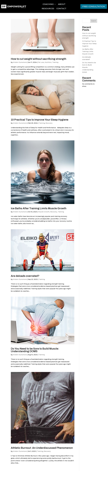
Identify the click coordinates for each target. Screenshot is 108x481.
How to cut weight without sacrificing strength (38, 58)
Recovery (49, 123)
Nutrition (48, 62)
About (61, 4)
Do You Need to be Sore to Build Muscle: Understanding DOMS (35, 350)
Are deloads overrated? (25, 275)
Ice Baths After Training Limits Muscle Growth (38, 208)
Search (93, 21)
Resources (48, 8)
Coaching (48, 4)
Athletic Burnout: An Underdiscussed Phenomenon (42, 447)
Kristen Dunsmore (20, 62)
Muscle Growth (43, 212)
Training (55, 62)
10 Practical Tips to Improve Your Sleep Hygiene (39, 119)
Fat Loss (41, 62)
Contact (61, 8)
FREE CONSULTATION (93, 6)
